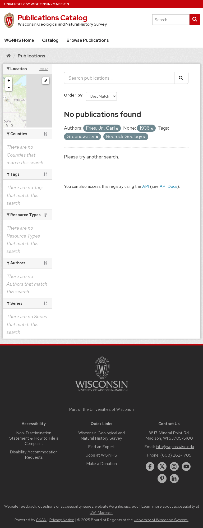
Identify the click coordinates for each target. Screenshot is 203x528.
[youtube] (186, 466)
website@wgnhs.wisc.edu (117, 506)
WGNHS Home (19, 40)
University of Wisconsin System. (161, 519)
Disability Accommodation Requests (34, 454)
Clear (43, 69)
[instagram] (174, 466)
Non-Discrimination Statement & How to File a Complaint (33, 438)
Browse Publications (88, 40)
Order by (73, 95)
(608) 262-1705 (175, 455)
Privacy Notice (61, 519)
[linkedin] (174, 478)
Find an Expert (101, 446)
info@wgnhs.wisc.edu (175, 446)
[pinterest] (162, 478)
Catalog (50, 40)
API (145, 186)
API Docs (168, 186)
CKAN (41, 519)
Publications (31, 56)
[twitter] (162, 466)
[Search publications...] (119, 78)
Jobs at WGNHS (101, 455)
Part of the (101, 409)
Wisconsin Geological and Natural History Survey (101, 435)
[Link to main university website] (101, 392)
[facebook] (150, 466)
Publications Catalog (52, 17)
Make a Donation (101, 463)
